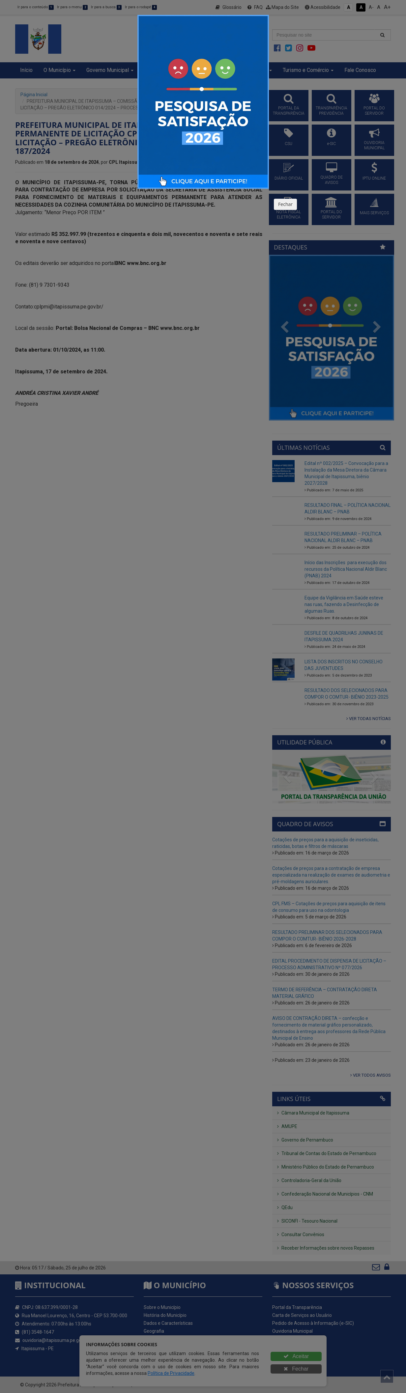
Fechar (285, 204)
